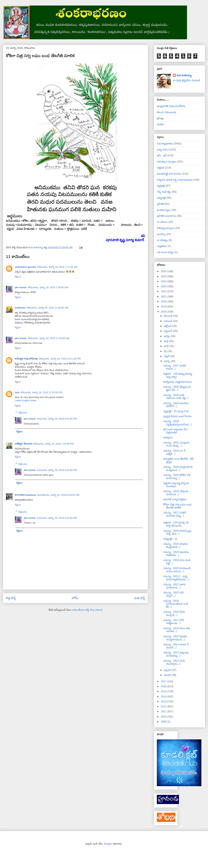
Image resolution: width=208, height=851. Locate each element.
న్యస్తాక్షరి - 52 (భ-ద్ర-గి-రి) (175, 411)
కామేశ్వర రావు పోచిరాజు (26, 358)
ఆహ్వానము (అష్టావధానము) (177, 381)
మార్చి (167, 361)
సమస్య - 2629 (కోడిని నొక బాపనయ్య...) (176, 476)
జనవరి (168, 674)
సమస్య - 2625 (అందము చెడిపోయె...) (176, 553)
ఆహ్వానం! (168, 437)
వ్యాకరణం (162, 246)
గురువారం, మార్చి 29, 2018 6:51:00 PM (57, 418)
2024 (164, 281)
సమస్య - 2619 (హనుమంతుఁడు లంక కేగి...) (175, 603)
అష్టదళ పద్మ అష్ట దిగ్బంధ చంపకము (176, 485)
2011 (164, 711)
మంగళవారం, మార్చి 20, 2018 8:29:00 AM (58, 495)
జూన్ (167, 346)
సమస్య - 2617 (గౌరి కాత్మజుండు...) (173, 622)
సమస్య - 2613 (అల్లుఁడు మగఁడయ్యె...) (176, 654)
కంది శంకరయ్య (184, 75)
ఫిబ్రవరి (168, 669)
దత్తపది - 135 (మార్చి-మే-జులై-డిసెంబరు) (176, 524)
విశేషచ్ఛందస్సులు (165, 228)
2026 (164, 271)
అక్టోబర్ (168, 325)
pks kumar (21, 287)
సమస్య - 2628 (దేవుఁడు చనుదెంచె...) (175, 493)
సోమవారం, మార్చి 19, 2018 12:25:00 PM (41, 392)
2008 (164, 721)
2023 (164, 286)
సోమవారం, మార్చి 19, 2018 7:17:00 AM (57, 267)
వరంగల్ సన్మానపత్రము (175, 499)
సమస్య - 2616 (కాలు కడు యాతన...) (176, 630)
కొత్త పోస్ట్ (11, 598)
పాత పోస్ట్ (139, 598)
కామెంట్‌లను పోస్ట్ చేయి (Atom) (87, 609)
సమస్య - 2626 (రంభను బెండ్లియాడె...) (175, 545)
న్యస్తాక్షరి (161, 185)
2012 (164, 706)
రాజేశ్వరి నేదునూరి (23, 443)
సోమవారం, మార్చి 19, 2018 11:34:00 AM (48, 338)
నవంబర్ (168, 321)
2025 (164, 276)
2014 (164, 696)
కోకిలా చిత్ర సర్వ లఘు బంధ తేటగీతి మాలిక (177, 506)
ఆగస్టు (167, 336)
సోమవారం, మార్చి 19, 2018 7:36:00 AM (48, 287)
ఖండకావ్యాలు (164, 209)
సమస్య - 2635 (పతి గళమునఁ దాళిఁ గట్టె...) (175, 397)
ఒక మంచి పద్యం (165, 252)
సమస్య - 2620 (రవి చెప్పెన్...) (173, 594)
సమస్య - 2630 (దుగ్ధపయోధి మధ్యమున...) (178, 468)
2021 (164, 296)
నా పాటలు (162, 221)
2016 (164, 686)
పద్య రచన (162, 149)
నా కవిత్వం (162, 240)
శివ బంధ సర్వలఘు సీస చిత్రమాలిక (175, 431)
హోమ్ (75, 598)
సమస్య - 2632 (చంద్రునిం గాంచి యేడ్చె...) (176, 444)
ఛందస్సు (161, 234)
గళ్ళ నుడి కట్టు (164, 191)
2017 (164, 681)
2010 (164, 716)
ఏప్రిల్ (167, 356)
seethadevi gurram (25, 267)
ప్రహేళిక (160, 203)
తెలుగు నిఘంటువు (166, 112)
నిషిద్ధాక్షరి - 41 (170, 538)
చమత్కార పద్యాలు (166, 161)
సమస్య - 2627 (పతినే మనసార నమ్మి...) (174, 514)
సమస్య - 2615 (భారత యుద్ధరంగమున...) (175, 638)
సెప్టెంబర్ (168, 330)
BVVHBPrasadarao (25, 495)
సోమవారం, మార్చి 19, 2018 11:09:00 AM (47, 307)
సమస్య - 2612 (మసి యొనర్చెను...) (174, 662)
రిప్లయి (18, 276)
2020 (164, 301)
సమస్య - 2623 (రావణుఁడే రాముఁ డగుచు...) (176, 570)
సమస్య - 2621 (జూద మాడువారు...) (174, 586)
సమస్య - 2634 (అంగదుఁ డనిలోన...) (176, 405)
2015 (164, 691)
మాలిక (160, 124)
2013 (164, 701)
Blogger (108, 843)
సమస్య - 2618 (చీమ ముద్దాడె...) (174, 613)
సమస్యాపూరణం (165, 143)
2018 (164, 311)
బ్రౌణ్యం (160, 118)
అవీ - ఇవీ (162, 155)
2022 (164, 291)
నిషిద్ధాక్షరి (161, 197)
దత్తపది (160, 167)
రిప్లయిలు (22, 412)
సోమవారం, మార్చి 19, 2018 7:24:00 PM (54, 443)
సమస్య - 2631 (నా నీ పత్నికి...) (174, 452)
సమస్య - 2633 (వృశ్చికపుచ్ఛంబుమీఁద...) (177, 423)
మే (165, 351)
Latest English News (25, 400)
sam (17, 392)
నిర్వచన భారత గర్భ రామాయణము (175, 179)
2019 (164, 306)
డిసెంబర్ (168, 315)
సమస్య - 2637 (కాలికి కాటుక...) (174, 367)
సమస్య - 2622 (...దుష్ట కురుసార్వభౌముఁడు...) (175, 578)
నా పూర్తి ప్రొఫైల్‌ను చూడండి (186, 80)
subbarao (20, 307)
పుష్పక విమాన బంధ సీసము (177, 416)
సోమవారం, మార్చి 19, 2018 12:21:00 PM (60, 358)
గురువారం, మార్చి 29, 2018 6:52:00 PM (57, 470)
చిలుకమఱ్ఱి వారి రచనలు (169, 173)
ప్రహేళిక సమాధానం (166, 215)
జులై (166, 341)
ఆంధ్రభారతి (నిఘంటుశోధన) (171, 106)
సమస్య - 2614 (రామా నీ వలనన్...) (176, 646)
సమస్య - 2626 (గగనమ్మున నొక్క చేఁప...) (177, 532)
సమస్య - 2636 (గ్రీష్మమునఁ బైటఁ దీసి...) (177, 388)
